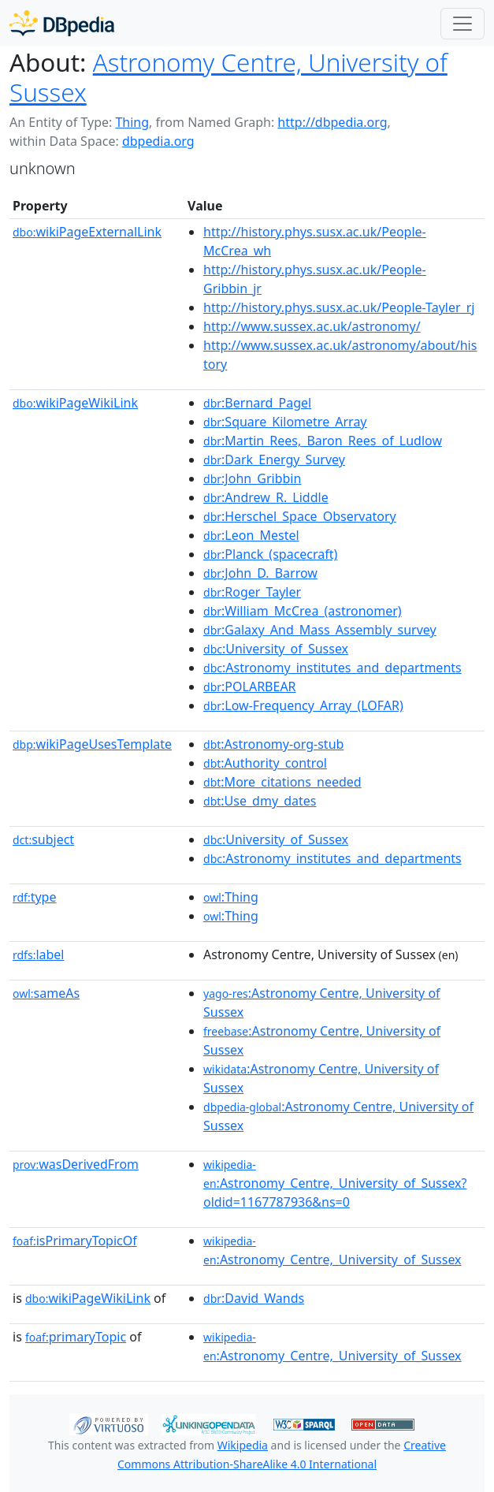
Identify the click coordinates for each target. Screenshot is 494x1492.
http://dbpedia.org (332, 122)
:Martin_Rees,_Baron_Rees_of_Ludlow (322, 440)
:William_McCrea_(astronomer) (302, 610)
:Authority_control (265, 763)
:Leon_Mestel (251, 535)
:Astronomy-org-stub (273, 744)
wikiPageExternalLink (87, 231)
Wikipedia (242, 1445)
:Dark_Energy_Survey (274, 459)
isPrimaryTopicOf (75, 1240)
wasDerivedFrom (76, 1164)
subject (43, 839)
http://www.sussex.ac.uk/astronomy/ (312, 326)
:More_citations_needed (282, 782)
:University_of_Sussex (275, 648)
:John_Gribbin (252, 478)
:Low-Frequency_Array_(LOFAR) (303, 705)
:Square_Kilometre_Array (284, 421)
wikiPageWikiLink (75, 402)
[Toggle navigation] (462, 23)
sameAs (46, 993)
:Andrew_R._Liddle (266, 497)
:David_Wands (253, 1298)
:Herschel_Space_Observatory (299, 516)
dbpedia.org (158, 141)
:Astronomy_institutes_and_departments (332, 667)
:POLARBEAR (249, 686)
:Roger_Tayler (252, 592)
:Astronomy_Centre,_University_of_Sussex (332, 1250)
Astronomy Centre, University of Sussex (228, 77)
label (39, 954)
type (35, 897)
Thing (132, 122)
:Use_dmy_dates (259, 800)
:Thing (230, 897)
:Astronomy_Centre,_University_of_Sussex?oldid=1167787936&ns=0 (334, 1184)
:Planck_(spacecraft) (270, 554)
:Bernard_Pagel (257, 402)
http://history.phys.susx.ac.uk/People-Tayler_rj (338, 307)
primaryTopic (75, 1336)
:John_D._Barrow (260, 573)
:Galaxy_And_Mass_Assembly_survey (319, 629)
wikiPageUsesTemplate (92, 744)
